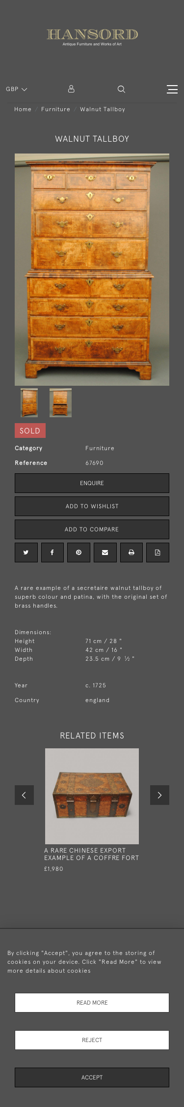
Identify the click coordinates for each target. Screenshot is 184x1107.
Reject (92, 1040)
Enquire (92, 483)
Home (23, 109)
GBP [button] (13, 89)
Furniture (56, 109)
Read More (92, 1002)
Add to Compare (92, 529)
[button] (121, 89)
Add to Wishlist (92, 506)
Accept (92, 1077)
